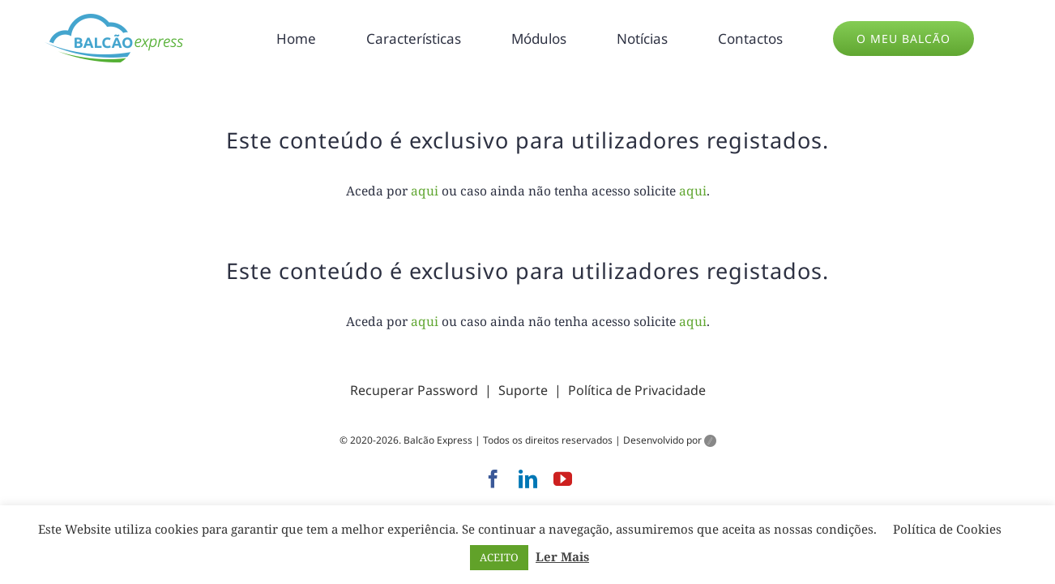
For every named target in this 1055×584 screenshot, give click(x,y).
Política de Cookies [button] (947, 529)
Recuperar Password (414, 390)
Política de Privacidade (637, 390)
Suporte (523, 390)
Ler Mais (562, 556)
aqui (424, 191)
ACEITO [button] (499, 557)
